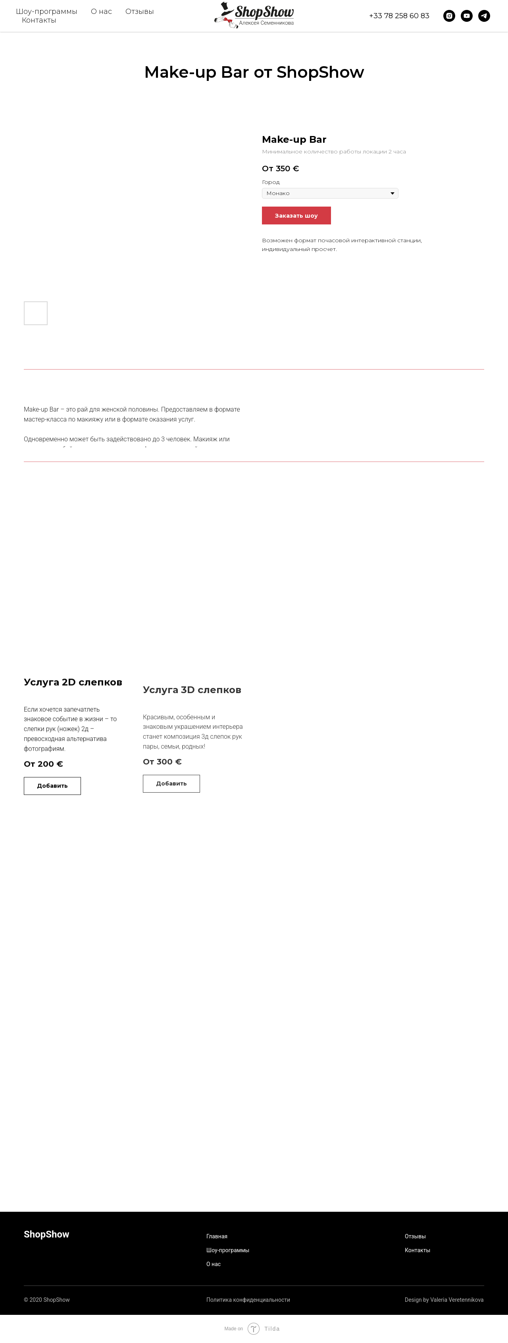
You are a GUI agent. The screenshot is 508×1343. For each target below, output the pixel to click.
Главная (216, 1237)
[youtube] (467, 16)
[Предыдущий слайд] (35, 216)
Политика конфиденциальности (248, 1300)
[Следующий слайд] (234, 216)
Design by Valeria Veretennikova (444, 1300)
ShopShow (46, 1234)
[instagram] (449, 16)
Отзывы (139, 11)
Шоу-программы (46, 11)
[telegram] (484, 16)
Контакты (39, 20)
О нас (101, 11)
